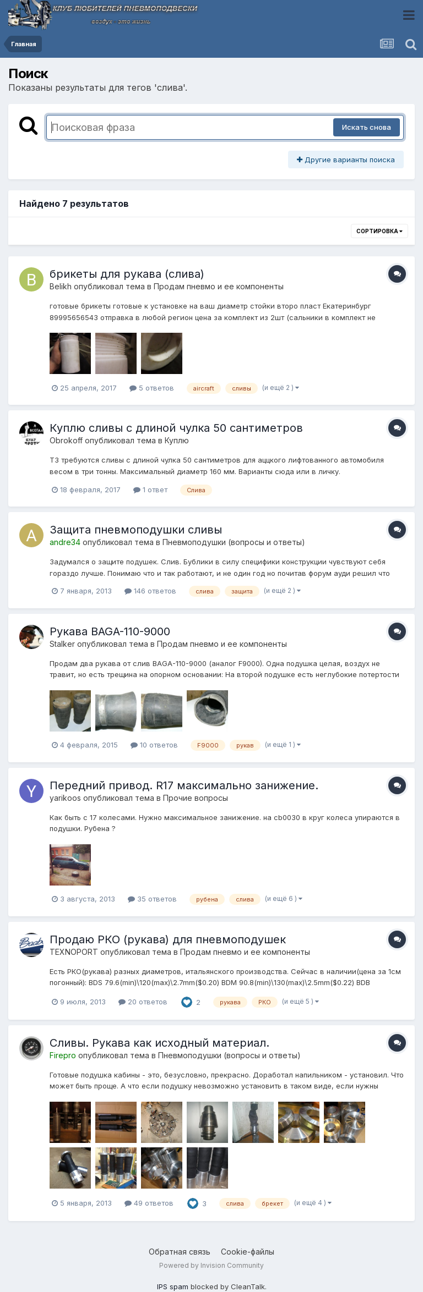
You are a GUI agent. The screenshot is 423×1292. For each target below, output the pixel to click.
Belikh (61, 286)
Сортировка (379, 231)
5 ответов (151, 387)
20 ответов (142, 1001)
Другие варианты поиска (346, 159)
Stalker (62, 643)
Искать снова (366, 127)
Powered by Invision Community (211, 1265)
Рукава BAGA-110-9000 (110, 631)
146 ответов (150, 590)
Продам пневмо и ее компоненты (219, 286)
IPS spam (172, 1286)
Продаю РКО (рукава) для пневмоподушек (168, 939)
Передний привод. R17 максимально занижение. (184, 785)
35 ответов (152, 898)
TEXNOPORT (74, 951)
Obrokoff (66, 440)
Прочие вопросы (195, 797)
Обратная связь (179, 1251)
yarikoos (65, 797)
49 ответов (148, 1202)
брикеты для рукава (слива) (127, 274)
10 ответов (154, 744)
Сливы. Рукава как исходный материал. (159, 1042)
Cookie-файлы (247, 1251)
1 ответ (150, 489)
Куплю (177, 440)
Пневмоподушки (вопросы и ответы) (233, 542)
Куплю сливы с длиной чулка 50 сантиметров (176, 428)
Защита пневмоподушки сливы (136, 529)
